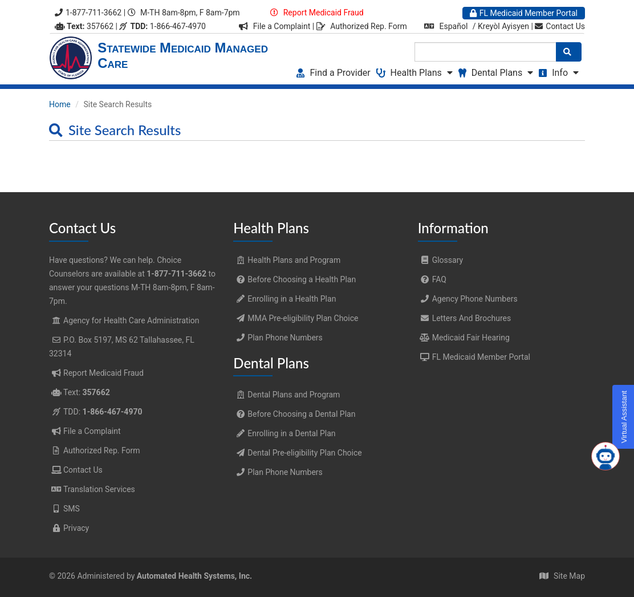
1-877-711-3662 (88, 12)
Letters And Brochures (464, 318)
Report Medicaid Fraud (322, 12)
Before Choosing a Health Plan (294, 279)
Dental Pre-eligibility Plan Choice (297, 452)
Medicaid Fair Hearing (464, 337)
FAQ (432, 279)
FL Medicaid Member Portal (524, 13)
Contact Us (560, 26)
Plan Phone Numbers (277, 337)
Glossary (440, 260)
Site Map (569, 575)
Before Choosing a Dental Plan (294, 414)
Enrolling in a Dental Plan (284, 433)
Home (60, 104)
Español (454, 26)
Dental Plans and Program (286, 394)
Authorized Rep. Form (368, 26)
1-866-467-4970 (162, 26)
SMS (71, 508)
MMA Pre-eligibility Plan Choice (295, 318)
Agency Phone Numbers (468, 298)
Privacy (76, 528)
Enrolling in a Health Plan (284, 298)
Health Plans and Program (286, 260)
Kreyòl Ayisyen (503, 26)
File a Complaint (282, 26)
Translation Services (99, 489)
